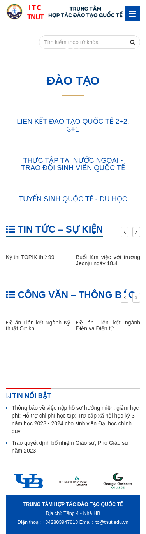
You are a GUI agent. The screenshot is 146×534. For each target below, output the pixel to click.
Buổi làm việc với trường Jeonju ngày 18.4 (108, 260)
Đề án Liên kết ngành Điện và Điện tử (108, 325)
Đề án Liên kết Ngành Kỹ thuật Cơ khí (38, 325)
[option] (28, 480)
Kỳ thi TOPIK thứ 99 (30, 257)
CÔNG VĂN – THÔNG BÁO (70, 294)
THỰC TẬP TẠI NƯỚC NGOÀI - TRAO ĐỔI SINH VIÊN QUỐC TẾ (73, 164)
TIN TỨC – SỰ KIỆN (54, 229)
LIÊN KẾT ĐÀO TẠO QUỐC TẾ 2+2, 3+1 (73, 125)
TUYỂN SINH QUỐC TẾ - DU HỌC (73, 199)
